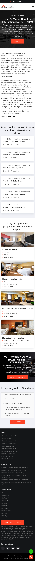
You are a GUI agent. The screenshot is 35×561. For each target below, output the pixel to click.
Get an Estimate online (17, 377)
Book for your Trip (8, 116)
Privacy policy (18, 556)
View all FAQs (17, 422)
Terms (10, 556)
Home (13, 16)
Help (25, 556)
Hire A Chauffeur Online (12, 522)
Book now (17, 41)
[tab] (17, 395)
